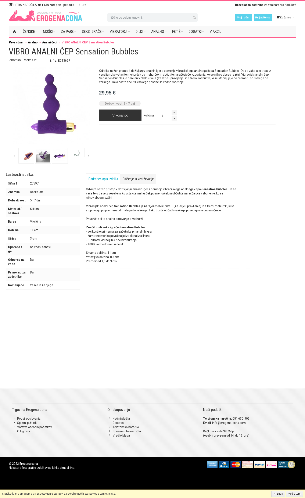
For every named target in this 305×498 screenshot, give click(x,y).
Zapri (279, 493)
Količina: (149, 115)
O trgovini (23, 431)
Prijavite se (262, 17)
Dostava (118, 422)
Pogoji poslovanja (28, 418)
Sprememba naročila (127, 431)
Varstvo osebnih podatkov (34, 427)
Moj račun (243, 17)
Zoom (51, 105)
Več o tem (294, 493)
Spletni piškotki (27, 422)
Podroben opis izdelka (103, 179)
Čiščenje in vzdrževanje (138, 179)
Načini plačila (121, 418)
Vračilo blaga (121, 435)
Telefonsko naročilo (126, 427)
